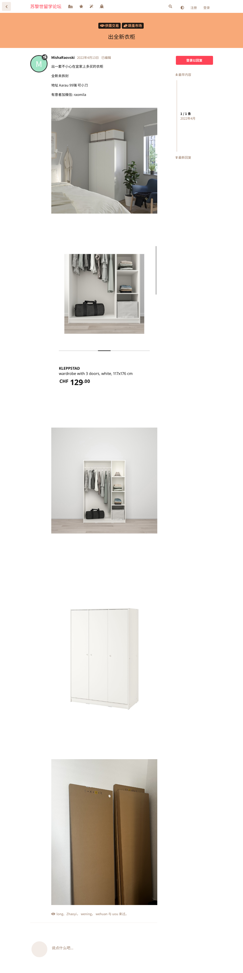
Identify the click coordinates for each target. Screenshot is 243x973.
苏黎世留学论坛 (45, 6)
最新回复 (183, 157)
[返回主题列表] (6, 6)
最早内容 (183, 74)
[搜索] (170, 6)
